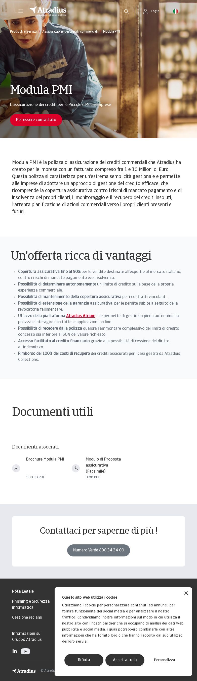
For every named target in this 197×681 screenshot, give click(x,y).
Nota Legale (23, 592)
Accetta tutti (125, 660)
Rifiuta (84, 660)
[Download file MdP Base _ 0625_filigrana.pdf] (76, 468)
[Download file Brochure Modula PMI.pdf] (16, 468)
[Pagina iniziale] (71, 11)
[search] (126, 11)
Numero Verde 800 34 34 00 (98, 550)
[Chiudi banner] (186, 593)
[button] (20, 11)
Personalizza (164, 660)
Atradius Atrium (80, 316)
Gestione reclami (27, 618)
